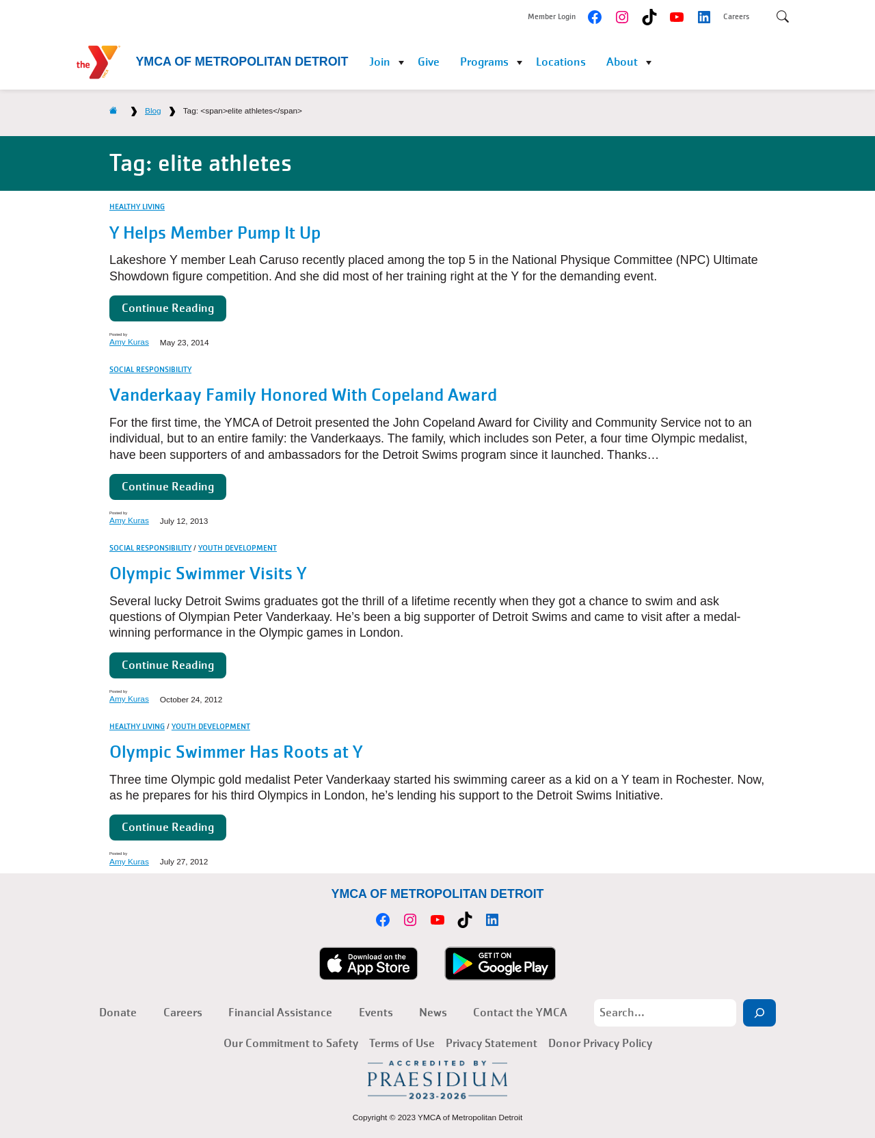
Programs (484, 62)
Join (379, 62)
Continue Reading (168, 308)
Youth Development (237, 548)
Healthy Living (137, 206)
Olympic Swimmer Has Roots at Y (235, 752)
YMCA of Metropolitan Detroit (241, 61)
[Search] (759, 1013)
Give (429, 62)
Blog (153, 111)
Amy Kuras (129, 342)
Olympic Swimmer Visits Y (207, 573)
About (622, 62)
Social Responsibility (150, 369)
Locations (561, 62)
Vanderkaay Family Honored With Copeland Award (303, 395)
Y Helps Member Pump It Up (215, 233)
